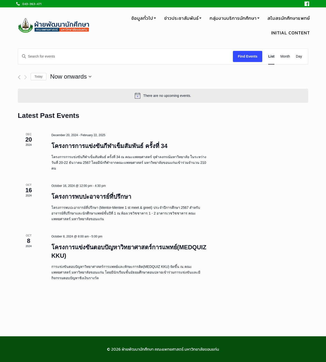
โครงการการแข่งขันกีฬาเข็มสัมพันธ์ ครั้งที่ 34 (109, 146)
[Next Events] (25, 77)
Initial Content (290, 32)
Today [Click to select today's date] (38, 76)
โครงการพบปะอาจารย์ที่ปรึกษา (91, 196)
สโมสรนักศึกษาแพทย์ (288, 18)
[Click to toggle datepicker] (70, 76)
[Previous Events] (19, 77)
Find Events (247, 56)
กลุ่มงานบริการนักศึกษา (233, 18)
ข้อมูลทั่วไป (142, 18)
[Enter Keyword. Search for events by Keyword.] (125, 56)
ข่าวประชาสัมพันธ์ (181, 18)
